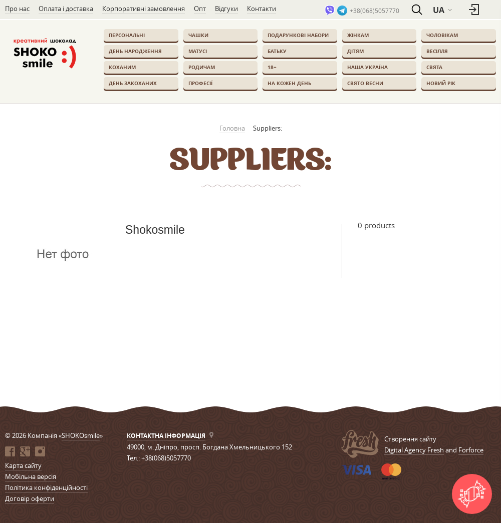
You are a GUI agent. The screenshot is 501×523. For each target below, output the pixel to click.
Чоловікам (442, 35)
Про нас (17, 8)
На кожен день (289, 83)
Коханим (122, 67)
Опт (200, 8)
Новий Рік (440, 83)
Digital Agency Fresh (414, 449)
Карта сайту (23, 465)
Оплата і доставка (66, 8)
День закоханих (133, 83)
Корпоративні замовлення (143, 8)
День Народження (135, 51)
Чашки (198, 35)
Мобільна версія (30, 476)
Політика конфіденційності (46, 487)
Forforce (470, 449)
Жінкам (358, 35)
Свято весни (365, 83)
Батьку (277, 51)
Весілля (437, 51)
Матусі (197, 51)
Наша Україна (367, 67)
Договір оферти (29, 498)
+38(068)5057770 (374, 11)
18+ (272, 67)
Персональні (127, 35)
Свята (434, 67)
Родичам (201, 67)
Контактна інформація (166, 435)
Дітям (355, 51)
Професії (200, 83)
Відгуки (226, 8)
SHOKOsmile (81, 435)
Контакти (261, 8)
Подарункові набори (298, 35)
